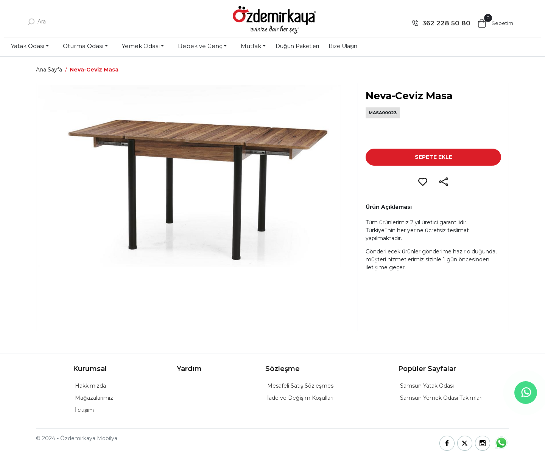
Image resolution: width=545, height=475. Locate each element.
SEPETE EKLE (433, 157)
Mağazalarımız (94, 397)
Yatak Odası (27, 46)
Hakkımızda (90, 385)
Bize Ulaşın (343, 46)
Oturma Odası (83, 46)
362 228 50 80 (446, 23)
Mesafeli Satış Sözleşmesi (301, 385)
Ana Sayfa (49, 69)
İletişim (84, 410)
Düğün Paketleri (297, 46)
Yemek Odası (141, 46)
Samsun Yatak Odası (427, 385)
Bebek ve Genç (200, 46)
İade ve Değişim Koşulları (300, 397)
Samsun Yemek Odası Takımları (441, 397)
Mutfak (251, 46)
